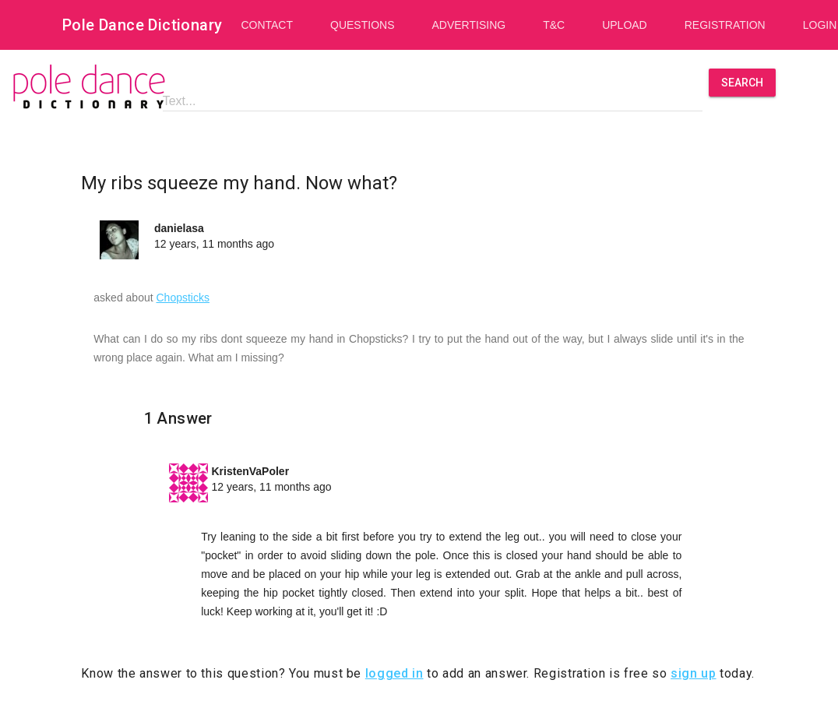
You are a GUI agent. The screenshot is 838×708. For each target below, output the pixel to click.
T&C (554, 25)
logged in (394, 673)
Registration (725, 25)
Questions (362, 25)
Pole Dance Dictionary (142, 25)
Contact (267, 25)
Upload (624, 25)
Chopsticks (183, 297)
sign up (693, 673)
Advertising (469, 25)
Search (742, 82)
